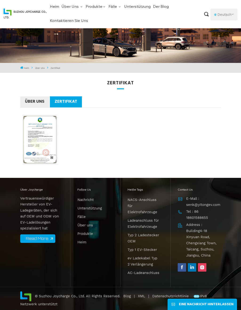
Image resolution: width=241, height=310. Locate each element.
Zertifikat (66, 102)
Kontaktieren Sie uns (69, 21)
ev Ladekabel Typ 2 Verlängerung (142, 261)
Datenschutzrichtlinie (171, 296)
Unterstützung (137, 7)
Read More (37, 238)
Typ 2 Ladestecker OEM (143, 238)
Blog (127, 296)
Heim (54, 7)
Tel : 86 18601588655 (197, 214)
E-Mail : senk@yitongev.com (203, 201)
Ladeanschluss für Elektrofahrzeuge (143, 223)
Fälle (113, 7)
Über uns (70, 7)
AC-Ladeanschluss (143, 273)
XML (141, 296)
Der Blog (161, 7)
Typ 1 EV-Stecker (142, 250)
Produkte (94, 7)
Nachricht (85, 200)
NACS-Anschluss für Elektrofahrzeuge (142, 206)
